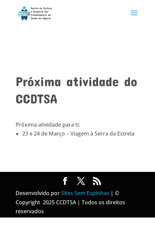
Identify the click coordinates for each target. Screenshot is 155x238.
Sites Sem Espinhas (85, 193)
